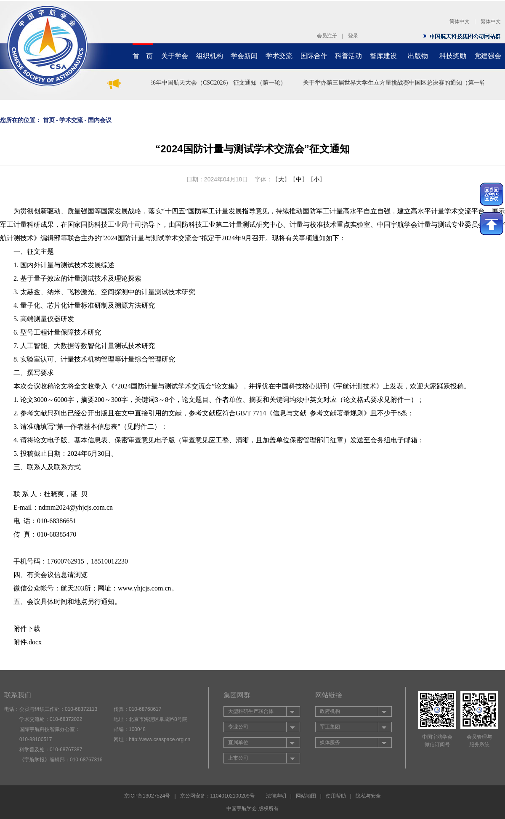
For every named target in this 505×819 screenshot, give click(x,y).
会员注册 (327, 36)
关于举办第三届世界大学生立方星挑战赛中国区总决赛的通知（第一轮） (399, 83)
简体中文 (459, 21)
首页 (49, 120)
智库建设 (383, 55)
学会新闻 (244, 55)
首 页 (143, 56)
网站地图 (306, 796)
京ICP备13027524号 (147, 796)
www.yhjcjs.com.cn (144, 588)
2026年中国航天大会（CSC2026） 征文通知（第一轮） (217, 83)
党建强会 (487, 55)
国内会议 (100, 120)
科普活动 (348, 55)
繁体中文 (491, 21)
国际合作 (313, 55)
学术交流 (279, 55)
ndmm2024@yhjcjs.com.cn (76, 507)
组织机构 (209, 55)
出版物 (418, 55)
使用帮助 (336, 796)
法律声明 (276, 796)
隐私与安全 (368, 796)
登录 (353, 36)
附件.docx (27, 642)
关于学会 (174, 55)
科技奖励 (452, 55)
